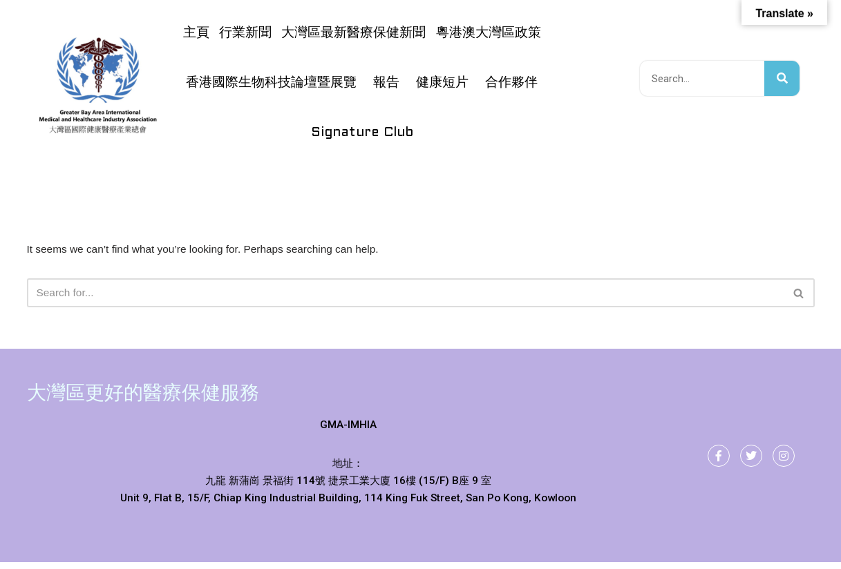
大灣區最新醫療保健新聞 (353, 33)
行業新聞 (245, 33)
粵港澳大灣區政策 (488, 33)
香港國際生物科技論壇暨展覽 (271, 83)
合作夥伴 (511, 83)
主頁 (196, 33)
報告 (386, 83)
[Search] (405, 294)
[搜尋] (782, 78)
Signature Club (362, 132)
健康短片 (442, 83)
